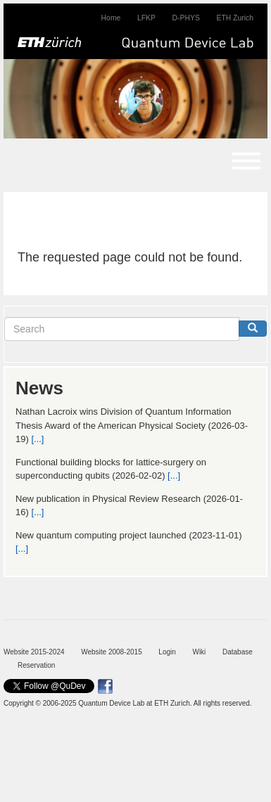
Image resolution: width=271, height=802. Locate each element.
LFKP (146, 18)
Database (237, 652)
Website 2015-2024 (34, 652)
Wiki (199, 652)
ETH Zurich (234, 18)
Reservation (36, 665)
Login (166, 652)
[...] (37, 439)
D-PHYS (186, 18)
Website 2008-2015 (111, 652)
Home (111, 18)
